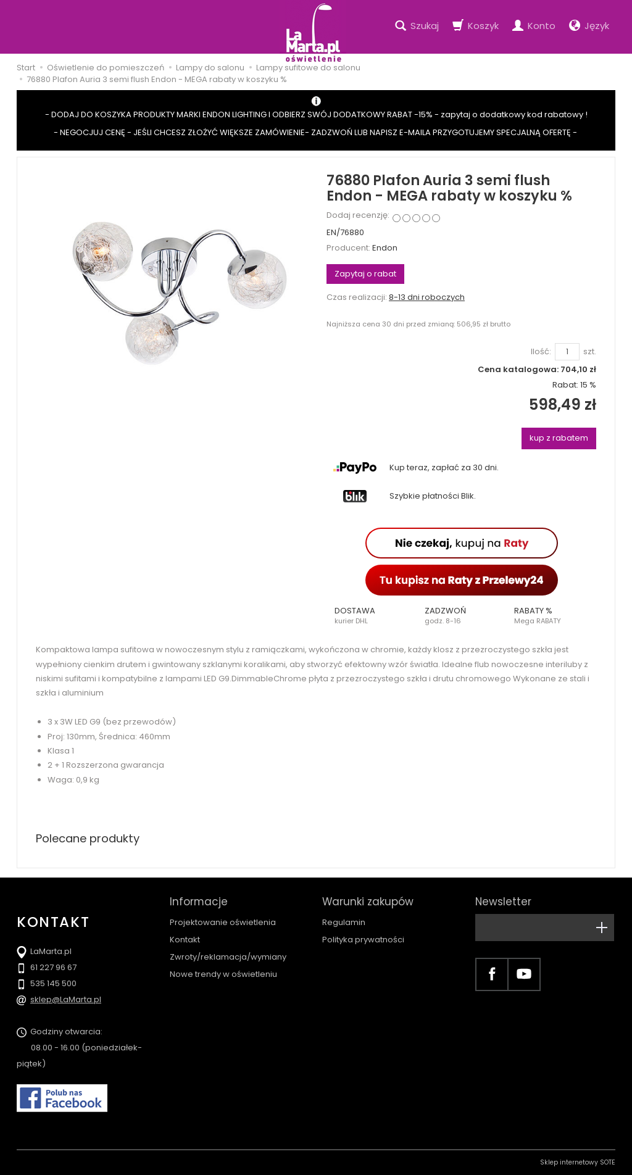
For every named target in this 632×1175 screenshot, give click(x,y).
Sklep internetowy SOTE (577, 1162)
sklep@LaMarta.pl (65, 999)
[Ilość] (567, 352)
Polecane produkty (87, 838)
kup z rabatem (559, 438)
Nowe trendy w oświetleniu (223, 974)
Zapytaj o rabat (365, 274)
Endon (384, 248)
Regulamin (343, 922)
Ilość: (541, 351)
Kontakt (185, 939)
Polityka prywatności (363, 939)
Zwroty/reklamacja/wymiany (228, 957)
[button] (371, 616)
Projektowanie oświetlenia (223, 922)
